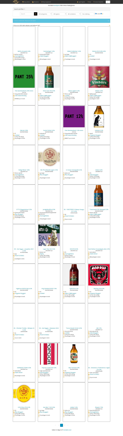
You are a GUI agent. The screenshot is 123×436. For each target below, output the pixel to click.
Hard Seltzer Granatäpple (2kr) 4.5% (99, 249)
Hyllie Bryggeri (44, 56)
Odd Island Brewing (20, 95)
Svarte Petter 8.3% (49, 130)
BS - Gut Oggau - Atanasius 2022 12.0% (49, 329)
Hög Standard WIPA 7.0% (49, 288)
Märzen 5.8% (24, 130)
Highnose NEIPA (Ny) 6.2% (24, 288)
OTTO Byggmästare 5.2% (24, 209)
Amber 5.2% (74, 407)
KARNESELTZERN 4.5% (24, 368)
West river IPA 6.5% (49, 91)
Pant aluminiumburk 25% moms (24, 91)
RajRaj (42, 254)
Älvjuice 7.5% (99, 407)
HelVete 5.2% (99, 130)
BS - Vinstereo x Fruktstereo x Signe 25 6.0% (99, 368)
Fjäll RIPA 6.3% (74, 288)
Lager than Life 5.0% (49, 249)
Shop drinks (26, 2)
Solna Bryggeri (94, 174)
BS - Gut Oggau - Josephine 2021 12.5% (24, 250)
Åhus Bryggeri (44, 174)
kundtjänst (57, 5)
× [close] (108, 21)
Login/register (81, 2)
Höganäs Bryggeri (95, 135)
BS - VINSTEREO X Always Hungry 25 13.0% (74, 210)
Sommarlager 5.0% (49, 51)
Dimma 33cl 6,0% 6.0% (99, 51)
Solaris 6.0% (98, 170)
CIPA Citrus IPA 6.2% (24, 407)
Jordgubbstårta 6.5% (49, 209)
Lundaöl (92, 56)
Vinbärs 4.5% (99, 91)
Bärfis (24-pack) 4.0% (24, 51)
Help (89, 2)
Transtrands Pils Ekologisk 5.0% (99, 209)
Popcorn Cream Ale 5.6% (49, 368)
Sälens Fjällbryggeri (70, 56)
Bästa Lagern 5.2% (74, 91)
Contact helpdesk (98, 2)
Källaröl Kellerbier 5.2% (74, 51)
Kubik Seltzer (94, 254)
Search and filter (19, 9)
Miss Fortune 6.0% (74, 368)
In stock (97, 14)
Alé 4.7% (98, 328)
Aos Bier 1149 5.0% (49, 407)
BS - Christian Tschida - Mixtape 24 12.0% (24, 329)
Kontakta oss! (67, 430)
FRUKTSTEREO (69, 216)
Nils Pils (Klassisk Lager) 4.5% (49, 170)
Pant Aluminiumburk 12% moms (74, 130)
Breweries (35, 2)
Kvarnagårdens (19, 56)
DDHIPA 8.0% (74, 249)
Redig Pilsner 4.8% (24, 170)
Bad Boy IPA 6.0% (99, 288)
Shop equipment (46, 2)
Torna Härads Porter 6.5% (74, 328)
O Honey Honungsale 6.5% (74, 170)
